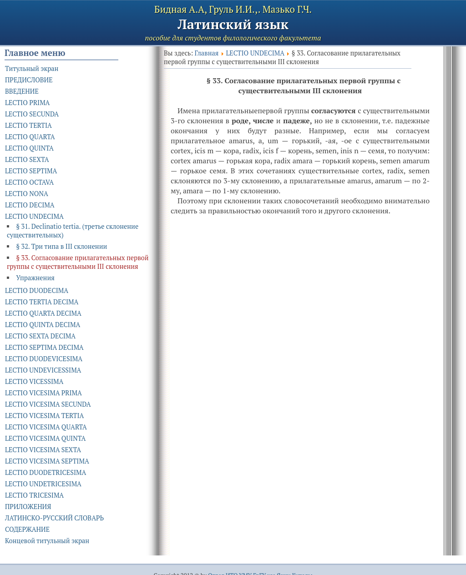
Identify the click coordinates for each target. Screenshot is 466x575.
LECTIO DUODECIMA (36, 290)
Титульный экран (31, 68)
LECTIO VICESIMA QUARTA (46, 427)
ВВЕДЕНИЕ (22, 91)
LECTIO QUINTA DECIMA (42, 324)
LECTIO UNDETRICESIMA (43, 483)
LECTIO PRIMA (27, 102)
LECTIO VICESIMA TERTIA (44, 415)
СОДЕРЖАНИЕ (27, 529)
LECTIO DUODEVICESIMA (43, 358)
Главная (207, 53)
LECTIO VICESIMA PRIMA (43, 392)
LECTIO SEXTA (27, 159)
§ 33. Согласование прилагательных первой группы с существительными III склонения (78, 262)
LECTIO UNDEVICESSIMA (43, 370)
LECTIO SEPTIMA (31, 170)
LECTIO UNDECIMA (255, 53)
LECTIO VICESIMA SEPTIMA (47, 461)
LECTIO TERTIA (28, 125)
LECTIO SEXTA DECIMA (40, 336)
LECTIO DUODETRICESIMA (45, 472)
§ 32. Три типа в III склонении (61, 246)
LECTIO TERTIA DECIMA (41, 302)
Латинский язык (233, 24)
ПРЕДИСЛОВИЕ (29, 80)
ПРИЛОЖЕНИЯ (28, 506)
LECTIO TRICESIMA (34, 495)
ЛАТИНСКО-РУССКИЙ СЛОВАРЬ (54, 518)
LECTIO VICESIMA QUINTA (45, 438)
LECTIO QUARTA (30, 136)
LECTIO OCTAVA (29, 182)
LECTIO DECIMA (30, 205)
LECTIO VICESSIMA (34, 381)
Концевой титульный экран (47, 540)
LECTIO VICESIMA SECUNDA (48, 404)
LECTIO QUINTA (29, 148)
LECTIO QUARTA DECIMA (43, 313)
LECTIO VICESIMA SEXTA (43, 449)
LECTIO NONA (26, 193)
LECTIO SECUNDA (32, 114)
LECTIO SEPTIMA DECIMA (44, 347)
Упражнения (35, 277)
